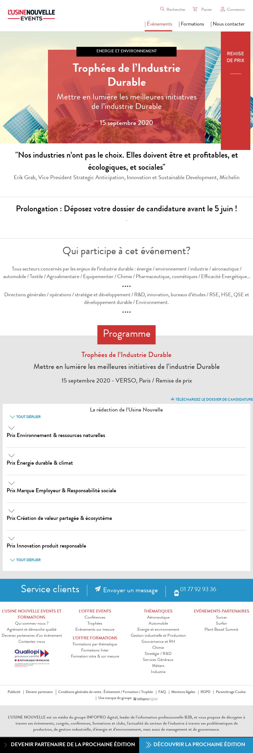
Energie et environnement (158, 630)
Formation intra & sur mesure (95, 657)
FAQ (162, 692)
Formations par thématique (95, 644)
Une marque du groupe (116, 698)
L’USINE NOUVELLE (27, 718)
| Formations (191, 24)
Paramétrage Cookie (231, 692)
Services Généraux (158, 660)
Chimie (158, 648)
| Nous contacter (228, 24)
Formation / (131, 692)
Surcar (221, 618)
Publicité (14, 692)
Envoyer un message (130, 591)
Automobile (158, 624)
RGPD (205, 692)
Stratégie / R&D (158, 654)
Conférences (95, 618)
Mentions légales (183, 692)
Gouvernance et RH (158, 642)
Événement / (113, 692)
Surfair (221, 624)
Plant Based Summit (221, 630)
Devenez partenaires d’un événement (32, 636)
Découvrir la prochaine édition (195, 745)
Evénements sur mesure (94, 630)
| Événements (158, 24)
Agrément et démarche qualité (31, 630)
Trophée (147, 692)
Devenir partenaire (39, 692)
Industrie (158, 672)
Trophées (94, 624)
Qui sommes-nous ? (31, 624)
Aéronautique (158, 618)
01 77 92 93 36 (198, 590)
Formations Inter (95, 651)
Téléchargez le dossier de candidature (211, 399)
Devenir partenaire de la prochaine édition (69, 745)
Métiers (158, 666)
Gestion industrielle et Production (158, 636)
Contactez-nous (31, 642)
